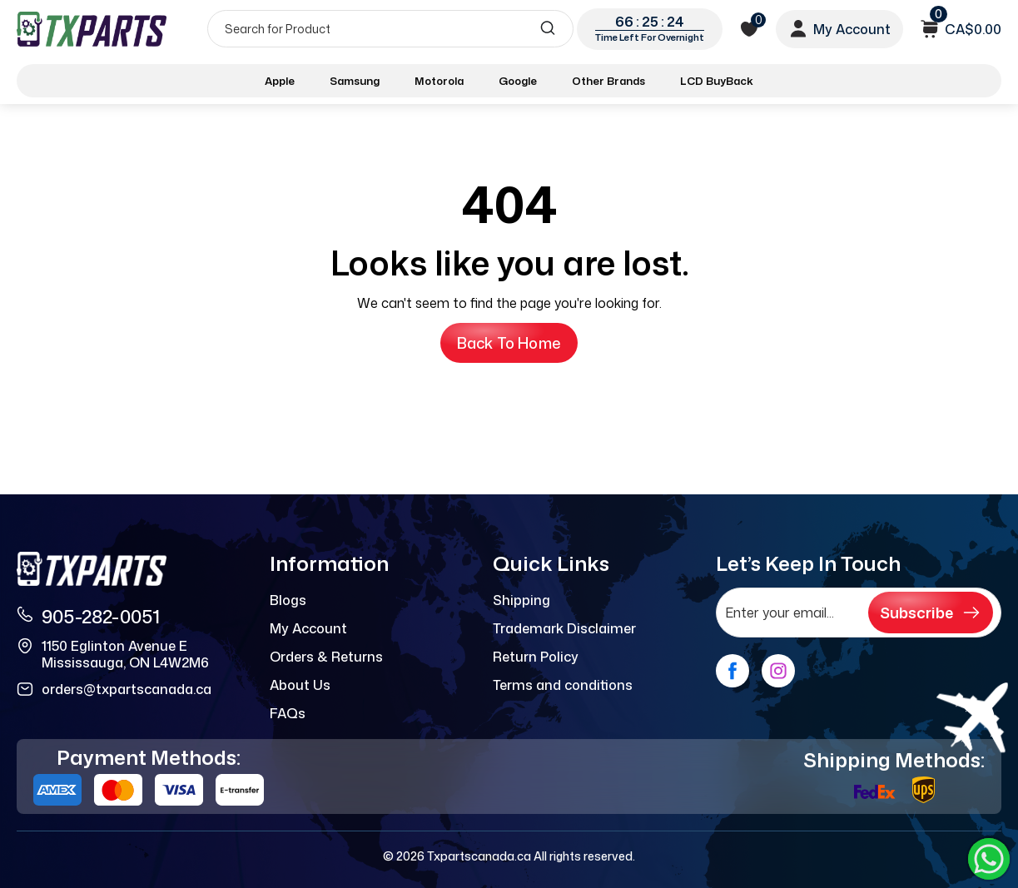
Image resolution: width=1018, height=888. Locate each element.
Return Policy (536, 656)
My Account (308, 628)
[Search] (390, 28)
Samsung (355, 80)
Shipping (521, 600)
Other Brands (608, 80)
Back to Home (509, 343)
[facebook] (732, 670)
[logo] (93, 29)
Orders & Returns (326, 656)
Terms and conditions (563, 685)
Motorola (439, 80)
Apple (280, 80)
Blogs (288, 600)
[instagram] (778, 670)
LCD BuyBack (716, 80)
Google (518, 80)
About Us (300, 685)
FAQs (287, 713)
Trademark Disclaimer (564, 628)
